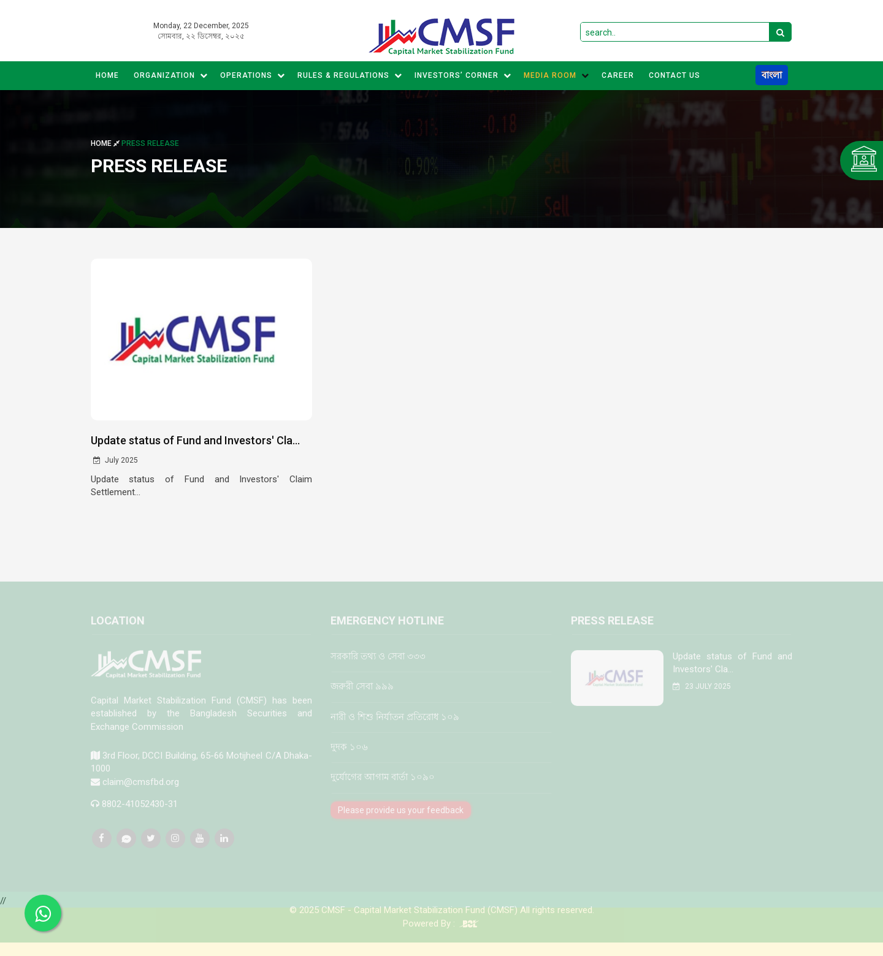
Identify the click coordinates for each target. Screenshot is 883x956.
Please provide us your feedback (401, 819)
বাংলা (772, 75)
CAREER (618, 75)
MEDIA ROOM (556, 75)
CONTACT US (674, 75)
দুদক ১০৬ (349, 755)
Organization (171, 75)
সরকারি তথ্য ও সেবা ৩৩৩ (378, 664)
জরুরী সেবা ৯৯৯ (362, 694)
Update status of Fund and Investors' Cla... (195, 440)
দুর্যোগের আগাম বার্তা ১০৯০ (383, 786)
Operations (252, 75)
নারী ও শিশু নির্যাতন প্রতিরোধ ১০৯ (395, 725)
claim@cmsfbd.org (140, 790)
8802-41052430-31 (140, 812)
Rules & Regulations (349, 75)
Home (107, 75)
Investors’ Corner (463, 75)
